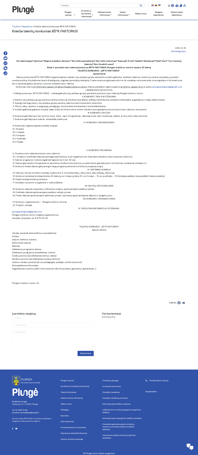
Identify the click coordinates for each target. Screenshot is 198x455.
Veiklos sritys (66, 404)
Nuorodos (65, 416)
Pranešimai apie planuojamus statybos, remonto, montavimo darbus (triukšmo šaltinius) (118, 427)
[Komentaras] (53, 338)
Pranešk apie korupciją (157, 380)
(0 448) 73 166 (21, 410)
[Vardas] (53, 318)
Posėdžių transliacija (111, 392)
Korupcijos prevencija (111, 386)
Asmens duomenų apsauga (72, 439)
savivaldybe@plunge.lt (29, 412)
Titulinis (16, 26)
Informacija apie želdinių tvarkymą (116, 404)
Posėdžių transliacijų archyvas (115, 398)
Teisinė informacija (68, 392)
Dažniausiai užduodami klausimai (74, 433)
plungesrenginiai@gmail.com (167, 86)
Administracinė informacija (72, 398)
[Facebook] (179, 303)
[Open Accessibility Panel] (172, 5)
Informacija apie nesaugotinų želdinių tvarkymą (121, 418)
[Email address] (53, 325)
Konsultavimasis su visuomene (73, 427)
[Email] (184, 303)
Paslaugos (65, 410)
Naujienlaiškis (151, 391)
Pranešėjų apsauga (110, 380)
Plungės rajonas (67, 380)
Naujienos (27, 26)
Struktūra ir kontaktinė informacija (75, 386)
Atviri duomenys (67, 421)
